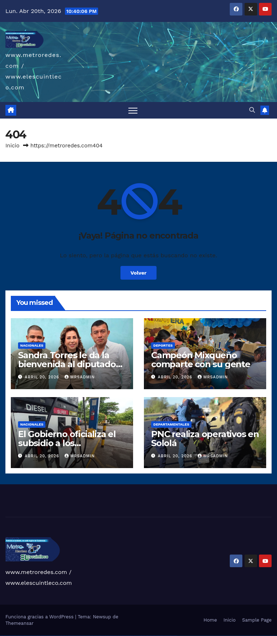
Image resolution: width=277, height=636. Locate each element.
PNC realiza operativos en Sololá (205, 438)
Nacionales (31, 345)
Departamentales (171, 424)
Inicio (12, 145)
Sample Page (257, 620)
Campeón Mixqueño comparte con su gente (200, 359)
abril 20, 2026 (43, 377)
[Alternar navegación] (133, 110)
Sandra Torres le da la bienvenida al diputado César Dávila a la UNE (67, 364)
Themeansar (19, 623)
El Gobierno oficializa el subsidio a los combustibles (67, 443)
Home (210, 620)
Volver (139, 273)
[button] (252, 110)
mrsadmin (80, 377)
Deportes (163, 345)
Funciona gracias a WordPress (40, 616)
